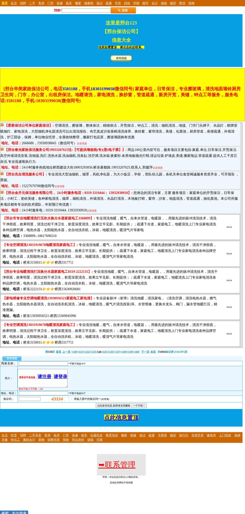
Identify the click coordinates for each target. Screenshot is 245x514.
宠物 (41, 443)
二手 (32, 3)
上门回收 (225, 438)
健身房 (211, 438)
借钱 (164, 3)
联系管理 (117, 468)
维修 (133, 438)
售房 (41, 3)
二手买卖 (35, 438)
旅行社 (183, 438)
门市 (50, 3)
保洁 (99, 3)
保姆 (191, 3)
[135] (105, 351)
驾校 (66, 443)
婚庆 (173, 3)
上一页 (66, 351)
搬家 (78, 3)
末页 (153, 351)
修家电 (88, 3)
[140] (136, 351)
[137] (117, 351)
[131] (81, 351)
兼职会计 (29, 443)
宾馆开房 (197, 438)
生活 (14, 3)
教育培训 (112, 438)
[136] (111, 351)
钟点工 (15, 443)
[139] (130, 351)
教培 (182, 3)
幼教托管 (53, 443)
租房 (57, 438)
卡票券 (162, 438)
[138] (124, 351)
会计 (155, 3)
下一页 (145, 351)
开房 (118, 3)
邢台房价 (78, 443)
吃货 (14, 438)
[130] (74, 351)
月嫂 (5, 443)
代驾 (99, 443)
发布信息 (121, 58)
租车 (69, 3)
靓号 (145, 3)
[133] (93, 351)
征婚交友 (96, 438)
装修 (60, 3)
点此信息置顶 (121, 421)
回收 (127, 3)
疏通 (109, 3)
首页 (58, 351)
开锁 (136, 3)
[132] (87, 351)
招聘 (23, 3)
